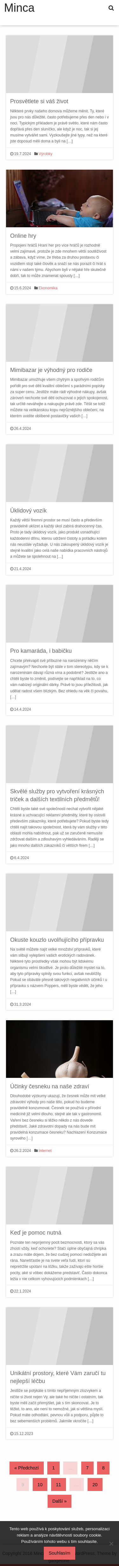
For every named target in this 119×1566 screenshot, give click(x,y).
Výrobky (45, 154)
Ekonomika (48, 288)
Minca (19, 8)
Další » (59, 1501)
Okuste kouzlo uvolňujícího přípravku (57, 940)
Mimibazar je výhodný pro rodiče (51, 370)
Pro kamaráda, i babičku (41, 651)
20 (94, 1484)
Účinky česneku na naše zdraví (49, 1086)
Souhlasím (59, 1553)
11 (58, 1484)
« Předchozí (26, 1467)
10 (40, 1484)
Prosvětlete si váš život (39, 101)
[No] (111, 1543)
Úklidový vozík (28, 510)
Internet (45, 1150)
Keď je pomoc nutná (35, 1233)
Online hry (23, 236)
